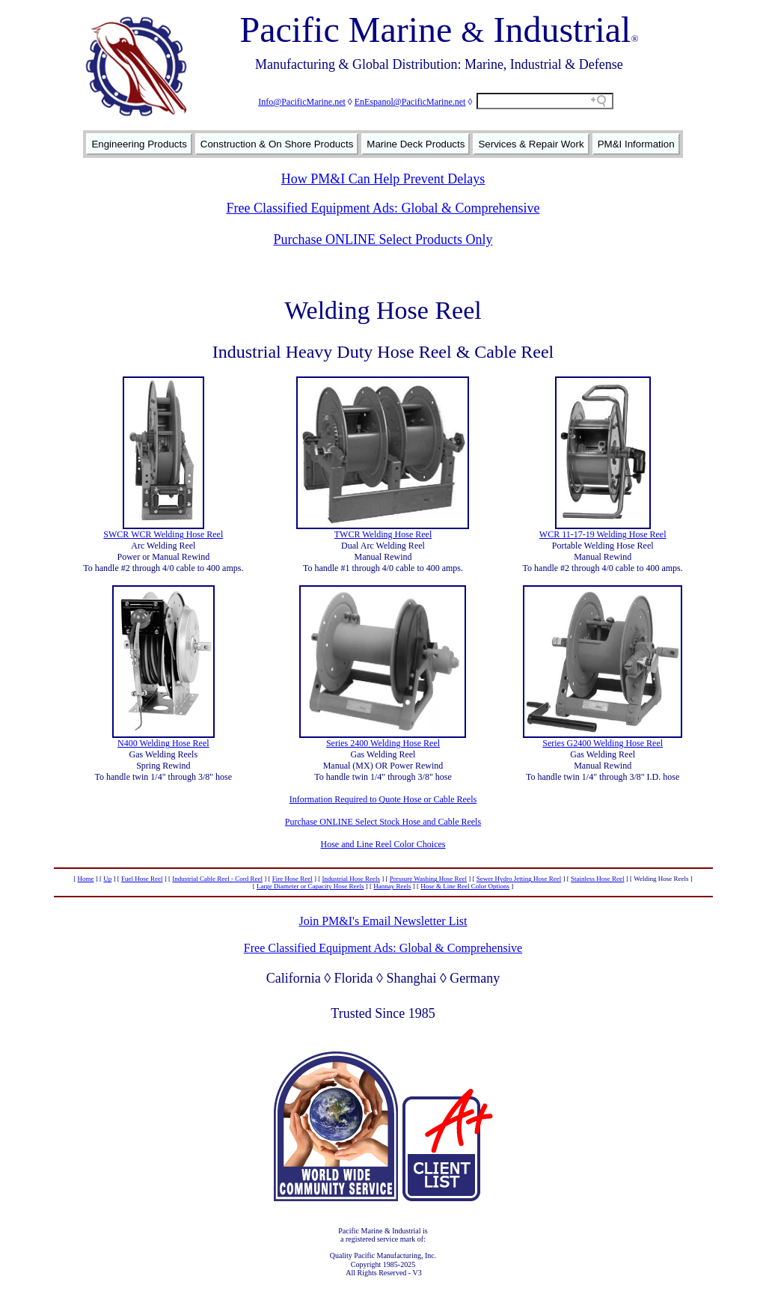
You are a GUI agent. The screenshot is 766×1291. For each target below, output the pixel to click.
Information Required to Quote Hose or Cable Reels (383, 799)
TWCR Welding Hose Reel (383, 534)
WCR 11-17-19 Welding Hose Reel (603, 534)
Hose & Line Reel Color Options (464, 886)
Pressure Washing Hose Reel (428, 878)
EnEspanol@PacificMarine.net (410, 102)
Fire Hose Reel (292, 878)
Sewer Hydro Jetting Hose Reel (519, 878)
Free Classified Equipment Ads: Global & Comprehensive (383, 208)
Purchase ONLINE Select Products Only (383, 239)
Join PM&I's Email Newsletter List (382, 921)
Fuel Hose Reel (142, 878)
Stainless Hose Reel (598, 878)
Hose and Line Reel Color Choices (383, 844)
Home (86, 878)
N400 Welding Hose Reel (163, 743)
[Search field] (545, 101)
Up (107, 878)
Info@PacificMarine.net (302, 102)
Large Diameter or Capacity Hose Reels (310, 886)
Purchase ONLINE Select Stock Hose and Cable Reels (383, 822)
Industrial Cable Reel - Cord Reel (217, 878)
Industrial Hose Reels (351, 878)
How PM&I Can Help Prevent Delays (383, 178)
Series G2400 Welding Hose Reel (602, 743)
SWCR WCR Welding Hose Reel (163, 534)
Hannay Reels (392, 886)
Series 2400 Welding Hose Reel (383, 743)
